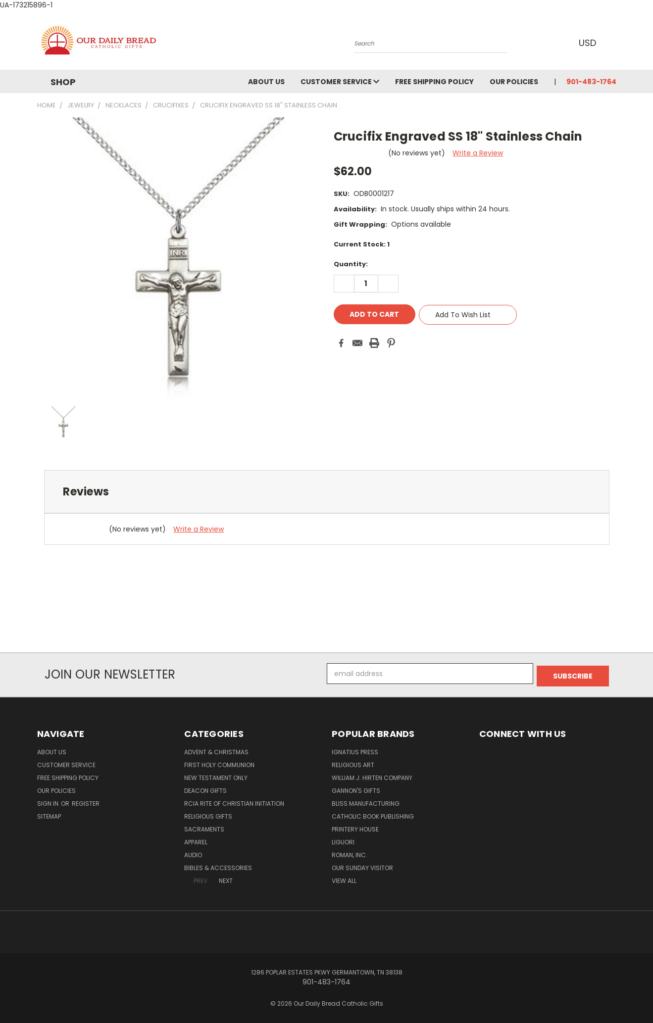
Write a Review (477, 153)
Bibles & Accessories (218, 865)
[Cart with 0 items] (614, 43)
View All (344, 878)
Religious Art (353, 762)
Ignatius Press (355, 749)
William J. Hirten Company (372, 775)
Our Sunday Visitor (362, 865)
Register (86, 801)
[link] (327, 634)
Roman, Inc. (349, 852)
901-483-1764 (591, 82)
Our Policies (514, 82)
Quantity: (351, 264)
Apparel (195, 839)
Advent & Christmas (216, 749)
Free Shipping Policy (434, 82)
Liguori (343, 839)
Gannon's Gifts (356, 788)
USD (589, 43)
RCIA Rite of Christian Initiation (234, 801)
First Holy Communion (219, 762)
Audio (193, 852)
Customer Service (340, 82)
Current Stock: (362, 244)
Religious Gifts (208, 814)
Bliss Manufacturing (366, 801)
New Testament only (216, 775)
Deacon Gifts (205, 788)
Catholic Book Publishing (373, 814)
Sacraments (204, 827)
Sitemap (49, 814)
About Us (266, 82)
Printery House (355, 827)
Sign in (48, 801)
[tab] (326, 491)
